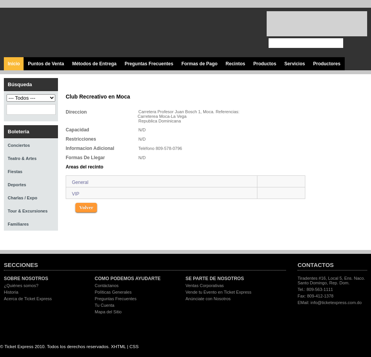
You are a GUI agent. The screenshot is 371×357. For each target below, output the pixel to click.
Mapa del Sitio (108, 311)
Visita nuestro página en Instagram (246, 32)
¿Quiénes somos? (21, 285)
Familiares (18, 224)
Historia (11, 292)
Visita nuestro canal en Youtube (229, 32)
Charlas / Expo (22, 198)
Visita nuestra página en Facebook (194, 32)
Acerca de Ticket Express (28, 298)
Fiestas (15, 171)
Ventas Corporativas (205, 285)
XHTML (118, 346)
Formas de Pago (199, 63)
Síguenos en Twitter (211, 32)
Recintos (235, 63)
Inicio (14, 63)
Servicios (294, 63)
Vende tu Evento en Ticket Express (219, 292)
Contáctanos (107, 285)
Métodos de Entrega (94, 63)
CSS (134, 346)
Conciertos (19, 145)
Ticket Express (50, 31)
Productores (326, 63)
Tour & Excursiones (28, 211)
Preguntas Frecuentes (148, 63)
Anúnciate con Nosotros (208, 298)
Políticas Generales (113, 292)
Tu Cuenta (104, 305)
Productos (264, 63)
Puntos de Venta (46, 63)
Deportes (17, 184)
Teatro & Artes (22, 158)
